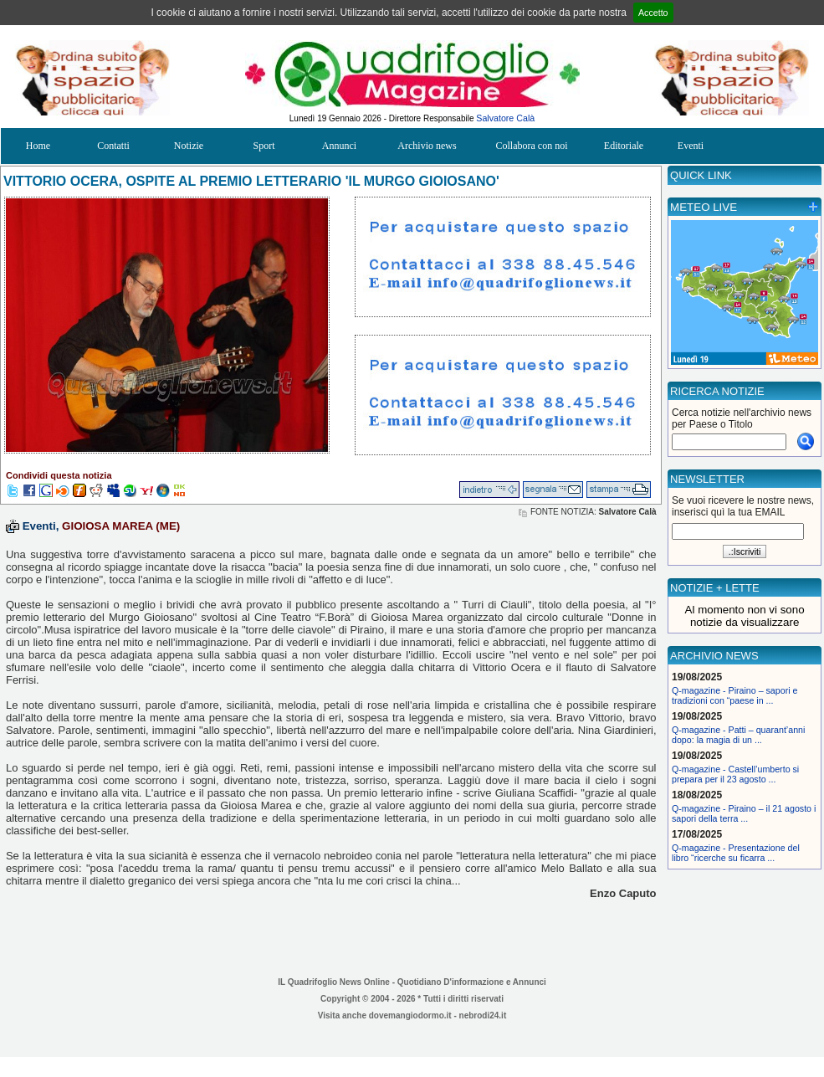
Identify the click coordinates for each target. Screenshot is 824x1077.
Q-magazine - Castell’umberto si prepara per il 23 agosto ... (735, 774)
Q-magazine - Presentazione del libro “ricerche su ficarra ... (736, 853)
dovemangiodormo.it (410, 1015)
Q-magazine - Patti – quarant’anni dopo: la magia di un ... (738, 735)
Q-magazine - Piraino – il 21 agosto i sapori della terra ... (744, 813)
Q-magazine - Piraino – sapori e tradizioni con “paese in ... (734, 695)
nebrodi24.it (483, 1015)
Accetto (653, 13)
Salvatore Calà (505, 118)
